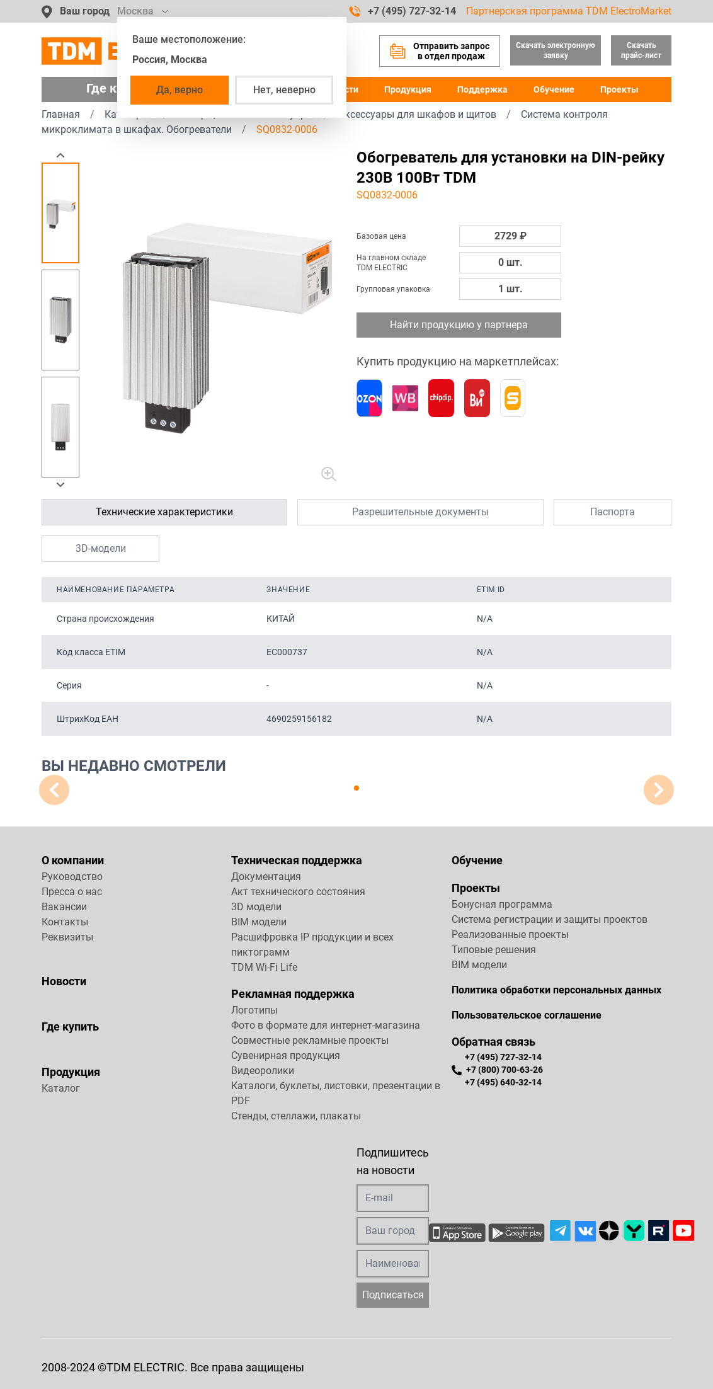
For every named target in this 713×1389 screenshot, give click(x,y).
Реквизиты (67, 937)
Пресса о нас (72, 892)
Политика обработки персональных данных (556, 990)
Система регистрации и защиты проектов (549, 919)
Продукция (407, 89)
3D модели (256, 907)
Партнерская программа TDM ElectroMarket (568, 11)
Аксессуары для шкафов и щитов (417, 114)
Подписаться (393, 1295)
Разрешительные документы (420, 512)
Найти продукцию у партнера (459, 325)
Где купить (70, 1026)
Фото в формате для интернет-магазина (325, 1025)
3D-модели (101, 548)
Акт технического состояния (298, 892)
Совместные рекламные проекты (310, 1040)
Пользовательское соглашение (527, 1015)
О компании (73, 860)
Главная (61, 114)
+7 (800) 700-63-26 (497, 1069)
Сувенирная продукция (285, 1055)
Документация (266, 877)
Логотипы (254, 1010)
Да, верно (179, 90)
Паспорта (612, 512)
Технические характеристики (164, 512)
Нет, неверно (284, 90)
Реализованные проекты (510, 934)
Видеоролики (262, 1071)
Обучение (553, 89)
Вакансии (64, 907)
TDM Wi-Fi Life (264, 967)
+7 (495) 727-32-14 (402, 11)
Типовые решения (494, 950)
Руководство (72, 877)
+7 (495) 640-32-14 (503, 1081)
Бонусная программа (502, 904)
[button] (60, 155)
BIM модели (259, 922)
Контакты (65, 922)
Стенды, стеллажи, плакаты (296, 1116)
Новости (64, 981)
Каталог (61, 1088)
